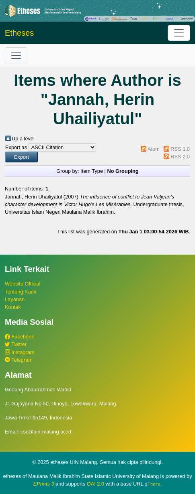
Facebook (19, 337)
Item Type (91, 171)
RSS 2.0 (180, 157)
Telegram (19, 360)
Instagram (19, 352)
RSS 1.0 (180, 149)
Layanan (15, 299)
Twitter (16, 344)
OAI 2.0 (95, 484)
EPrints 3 (43, 484)
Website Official (22, 284)
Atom (154, 149)
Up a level (23, 139)
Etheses (19, 32)
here (155, 484)
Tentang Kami (20, 292)
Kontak (13, 307)
